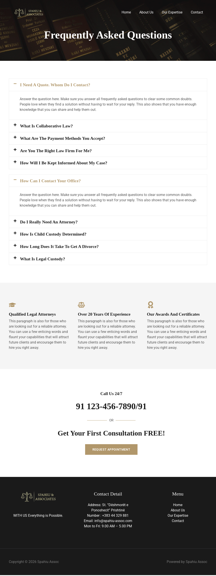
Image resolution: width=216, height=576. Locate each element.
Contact (197, 12)
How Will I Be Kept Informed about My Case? (64, 163)
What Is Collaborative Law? (47, 126)
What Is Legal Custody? (43, 259)
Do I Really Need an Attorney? (49, 222)
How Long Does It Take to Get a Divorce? (60, 247)
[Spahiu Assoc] (28, 12)
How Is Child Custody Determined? (54, 234)
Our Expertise (174, 12)
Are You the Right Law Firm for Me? (56, 150)
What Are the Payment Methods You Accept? (63, 138)
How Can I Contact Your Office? (51, 181)
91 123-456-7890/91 (111, 407)
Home (131, 12)
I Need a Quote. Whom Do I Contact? (56, 84)
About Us (150, 12)
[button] (108, 85)
